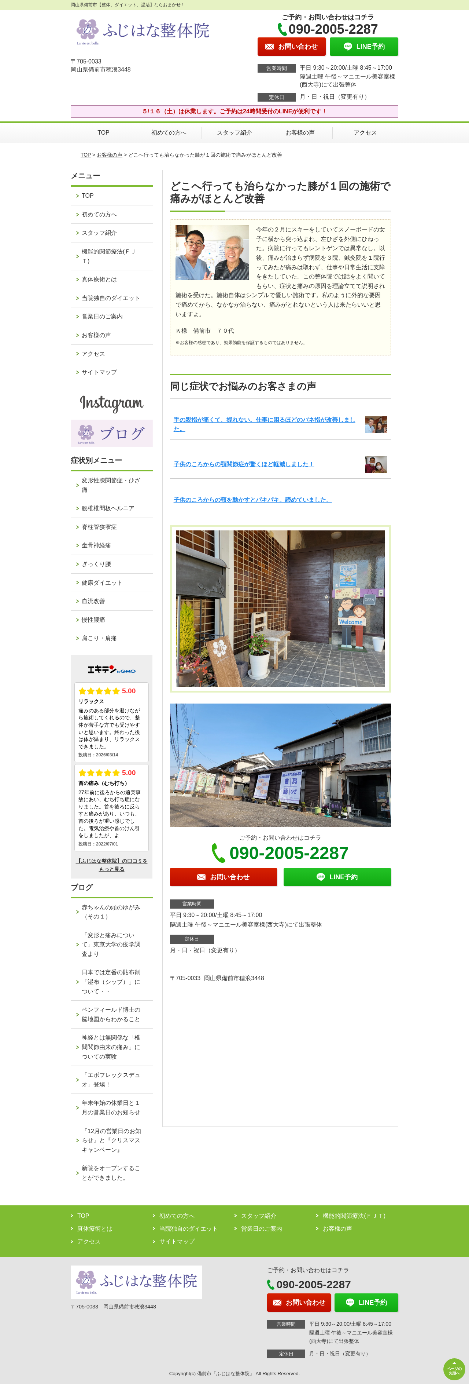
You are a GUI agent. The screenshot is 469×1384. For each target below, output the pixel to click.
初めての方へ (169, 132)
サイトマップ (99, 372)
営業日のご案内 (102, 316)
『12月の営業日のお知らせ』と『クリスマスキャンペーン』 (111, 1140)
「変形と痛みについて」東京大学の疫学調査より (111, 944)
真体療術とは (99, 279)
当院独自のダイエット (111, 298)
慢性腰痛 (93, 620)
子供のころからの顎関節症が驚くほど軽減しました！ (244, 464)
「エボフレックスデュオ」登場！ (111, 1080)
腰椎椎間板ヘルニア (108, 508)
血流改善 (93, 601)
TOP (103, 132)
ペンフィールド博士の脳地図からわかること (111, 1014)
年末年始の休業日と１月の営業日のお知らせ (111, 1107)
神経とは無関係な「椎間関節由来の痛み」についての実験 (111, 1046)
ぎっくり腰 (96, 564)
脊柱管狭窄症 (99, 527)
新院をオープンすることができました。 (111, 1173)
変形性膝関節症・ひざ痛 (111, 485)
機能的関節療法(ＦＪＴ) (109, 256)
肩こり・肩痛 (99, 638)
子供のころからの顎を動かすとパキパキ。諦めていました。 (253, 500)
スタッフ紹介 (234, 132)
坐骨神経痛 (96, 545)
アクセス (365, 132)
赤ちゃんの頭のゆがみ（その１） (111, 912)
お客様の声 (300, 132)
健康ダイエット (102, 583)
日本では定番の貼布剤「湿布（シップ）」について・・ (111, 981)
